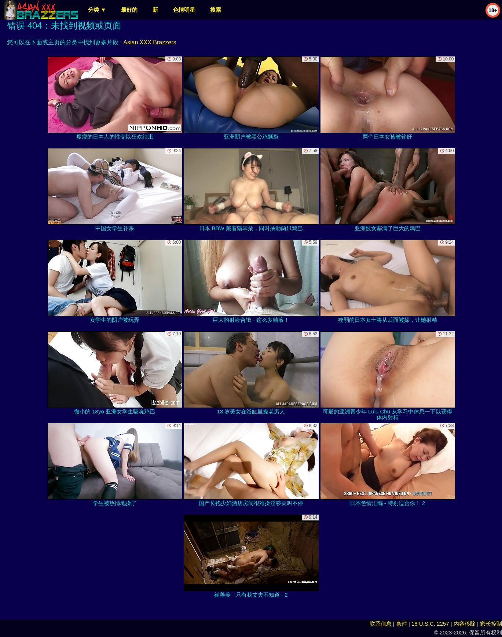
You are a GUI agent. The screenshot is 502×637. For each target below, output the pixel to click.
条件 (401, 624)
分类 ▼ (97, 10)
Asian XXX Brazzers (149, 42)
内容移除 (465, 624)
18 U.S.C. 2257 (430, 624)
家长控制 (491, 624)
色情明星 (184, 10)
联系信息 (381, 624)
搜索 (215, 10)
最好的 (129, 10)
